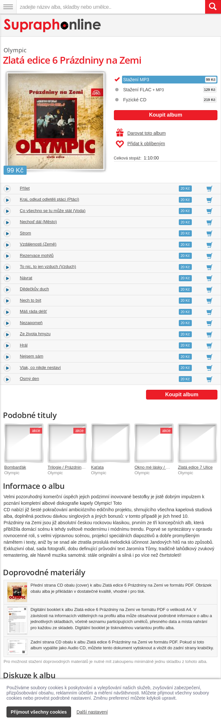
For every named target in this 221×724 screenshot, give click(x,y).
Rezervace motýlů (37, 255)
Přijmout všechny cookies (39, 712)
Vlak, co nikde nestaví (40, 367)
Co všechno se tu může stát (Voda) (52, 210)
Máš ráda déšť (33, 311)
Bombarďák (15, 467)
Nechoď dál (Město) (38, 221)
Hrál (24, 345)
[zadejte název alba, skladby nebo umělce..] (110, 7)
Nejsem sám (31, 356)
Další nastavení (92, 712)
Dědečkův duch (34, 288)
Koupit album (165, 115)
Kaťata (97, 467)
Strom (25, 233)
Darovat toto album (141, 133)
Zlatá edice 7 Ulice (195, 467)
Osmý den (29, 378)
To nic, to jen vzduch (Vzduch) (48, 266)
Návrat (26, 277)
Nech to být (30, 300)
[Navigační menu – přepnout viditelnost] (8, 7)
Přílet (25, 188)
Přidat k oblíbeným (140, 144)
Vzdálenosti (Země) (38, 244)
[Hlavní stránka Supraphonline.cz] (53, 25)
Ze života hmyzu (35, 333)
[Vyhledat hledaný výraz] (213, 7)
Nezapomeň (31, 322)
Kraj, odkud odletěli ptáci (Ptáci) (49, 199)
